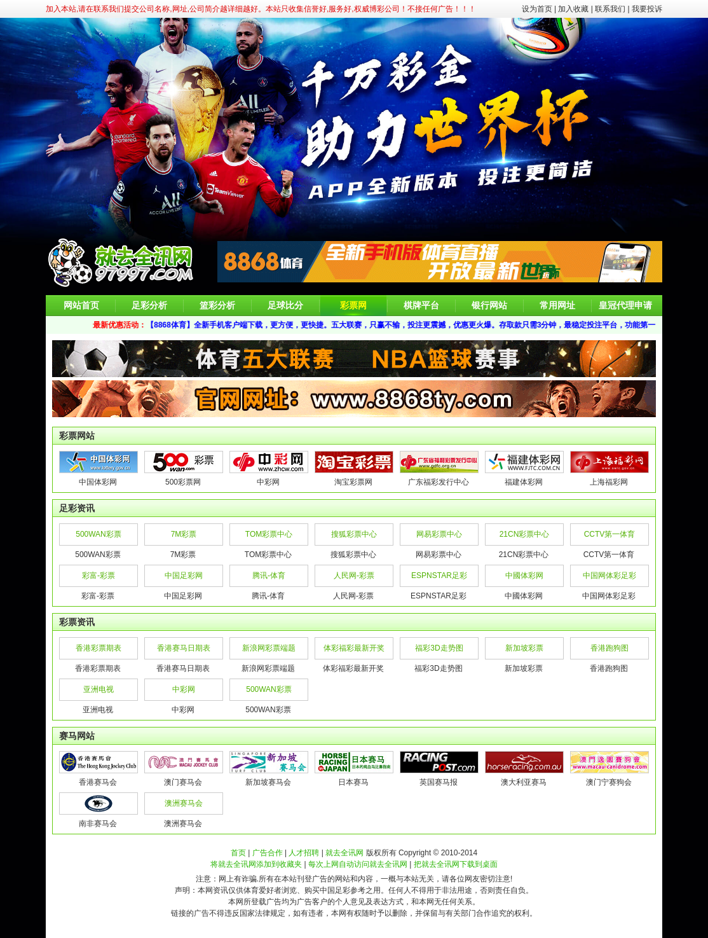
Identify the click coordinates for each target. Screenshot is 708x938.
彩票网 (353, 305)
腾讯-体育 (268, 575)
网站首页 (81, 305)
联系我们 (610, 8)
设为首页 (537, 8)
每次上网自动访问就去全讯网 (357, 864)
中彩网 (183, 689)
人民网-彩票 (354, 575)
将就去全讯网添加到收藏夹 (256, 864)
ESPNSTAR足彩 (439, 575)
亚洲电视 (98, 689)
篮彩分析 (217, 305)
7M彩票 (184, 534)
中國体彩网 (524, 575)
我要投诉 (647, 8)
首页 (238, 852)
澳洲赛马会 (184, 803)
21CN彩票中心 (525, 534)
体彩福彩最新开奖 (354, 648)
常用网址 (557, 305)
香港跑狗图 (609, 648)
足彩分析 (149, 305)
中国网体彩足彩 (609, 575)
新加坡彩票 (524, 648)
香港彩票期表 (98, 648)
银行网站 (489, 305)
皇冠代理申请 (625, 305)
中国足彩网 (184, 575)
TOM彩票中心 (268, 534)
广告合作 (267, 852)
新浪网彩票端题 (269, 648)
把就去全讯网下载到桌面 (456, 864)
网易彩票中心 (439, 534)
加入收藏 (573, 8)
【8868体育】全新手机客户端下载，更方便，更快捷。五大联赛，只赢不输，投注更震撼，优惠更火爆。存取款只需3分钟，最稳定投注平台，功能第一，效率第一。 (428, 325)
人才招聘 (304, 852)
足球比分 (285, 305)
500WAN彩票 (98, 534)
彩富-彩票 (98, 575)
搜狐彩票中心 (354, 534)
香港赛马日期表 (183, 648)
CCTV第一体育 (610, 534)
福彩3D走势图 (439, 648)
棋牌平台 (421, 305)
